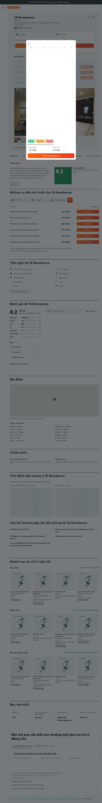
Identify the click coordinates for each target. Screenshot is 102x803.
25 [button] (24, 72)
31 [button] (19, 77)
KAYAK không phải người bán (55, 781)
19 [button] (28, 67)
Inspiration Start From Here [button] (86, 592)
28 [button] (38, 72)
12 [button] (28, 63)
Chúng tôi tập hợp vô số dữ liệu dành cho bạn (55, 785)
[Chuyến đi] (3, 42)
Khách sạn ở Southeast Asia (60, 798)
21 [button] (38, 67)
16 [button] (48, 63)
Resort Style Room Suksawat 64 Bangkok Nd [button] (43, 593)
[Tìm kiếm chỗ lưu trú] (3, 18)
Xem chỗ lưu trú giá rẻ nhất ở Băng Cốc (86, 610)
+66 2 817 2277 (19, 25)
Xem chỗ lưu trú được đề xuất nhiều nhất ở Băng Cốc (82, 652)
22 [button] (43, 67)
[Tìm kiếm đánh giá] (65, 311)
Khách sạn (23, 798)
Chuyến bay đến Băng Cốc (22, 758)
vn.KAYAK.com (14, 798)
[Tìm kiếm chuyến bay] (3, 14)
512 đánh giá (28, 28)
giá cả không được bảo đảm (46, 775)
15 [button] (43, 63)
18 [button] (24, 67)
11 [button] (23, 63)
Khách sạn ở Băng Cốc (75, 758)
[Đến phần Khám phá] (3, 28)
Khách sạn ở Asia (32, 798)
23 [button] (48, 67)
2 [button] (47, 53)
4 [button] (23, 58)
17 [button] (19, 67)
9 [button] (47, 58)
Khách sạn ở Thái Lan (45, 798)
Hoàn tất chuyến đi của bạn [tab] (22, 746)
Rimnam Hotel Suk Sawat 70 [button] (20, 592)
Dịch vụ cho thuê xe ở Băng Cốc (51, 758)
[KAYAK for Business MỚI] (3, 36)
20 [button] (33, 67)
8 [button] (59, 58)
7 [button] (38, 58)
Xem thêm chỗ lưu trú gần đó (89, 568)
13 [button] (33, 63)
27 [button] (33, 72)
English (66, 2)
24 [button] (19, 72)
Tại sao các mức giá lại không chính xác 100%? (55, 788)
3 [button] (19, 58)
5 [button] (28, 58)
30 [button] (48, 72)
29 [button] (43, 72)
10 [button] (19, 63)
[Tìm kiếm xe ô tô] (3, 22)
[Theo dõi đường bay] (3, 32)
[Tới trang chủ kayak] (13, 7)
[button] (100, 2)
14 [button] (38, 63)
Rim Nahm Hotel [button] (60, 592)
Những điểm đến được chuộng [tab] (44, 746)
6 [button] (33, 58)
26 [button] (28, 72)
